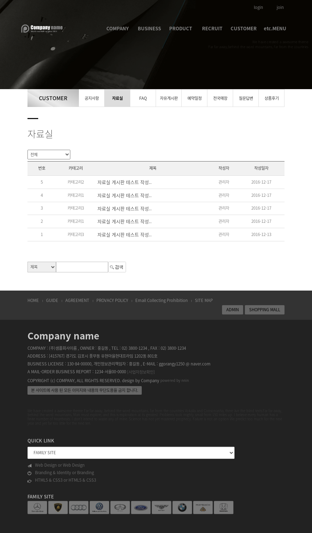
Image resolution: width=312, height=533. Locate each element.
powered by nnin (174, 380)
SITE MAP (204, 300)
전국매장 (220, 98)
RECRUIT (212, 28)
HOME (33, 300)
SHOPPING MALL (264, 310)
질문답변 (246, 98)
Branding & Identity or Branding (60, 473)
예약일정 (194, 98)
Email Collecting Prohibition (161, 300)
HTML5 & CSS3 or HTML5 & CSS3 (61, 480)
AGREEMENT (77, 300)
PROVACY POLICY (112, 300)
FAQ (143, 98)
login (258, 7)
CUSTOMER (244, 28)
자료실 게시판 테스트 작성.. (124, 182)
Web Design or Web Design (56, 465)
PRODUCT (180, 28)
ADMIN (232, 310)
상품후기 (272, 98)
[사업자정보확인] (141, 372)
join (280, 7)
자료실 (117, 98)
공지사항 (92, 98)
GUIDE (52, 300)
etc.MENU (275, 28)
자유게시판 (169, 98)
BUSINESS (149, 28)
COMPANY (117, 28)
